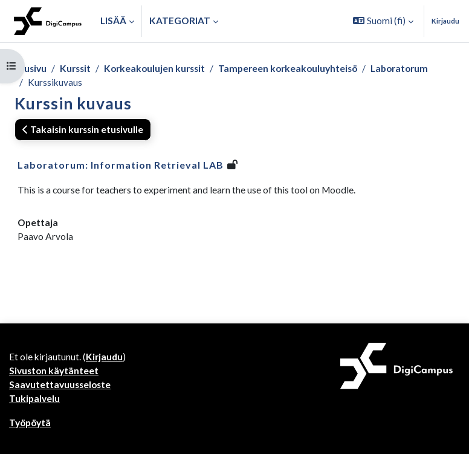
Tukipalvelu (34, 398)
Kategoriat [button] (179, 20)
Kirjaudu (445, 21)
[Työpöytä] (48, 21)
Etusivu (31, 68)
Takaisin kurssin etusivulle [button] (82, 129)
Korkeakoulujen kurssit (154, 68)
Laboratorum (399, 68)
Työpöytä (30, 422)
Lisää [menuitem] (113, 20)
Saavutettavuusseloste (60, 384)
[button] (383, 21)
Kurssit (75, 68)
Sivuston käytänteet (54, 370)
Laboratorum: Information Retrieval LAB (121, 164)
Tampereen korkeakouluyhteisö (287, 68)
